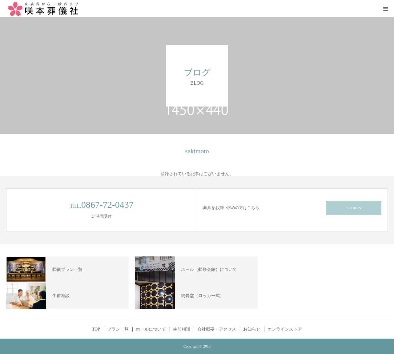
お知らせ (251, 329)
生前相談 (181, 329)
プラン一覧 (118, 329)
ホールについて (151, 329)
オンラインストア (284, 329)
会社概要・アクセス (216, 329)
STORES (353, 208)
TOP (96, 329)
